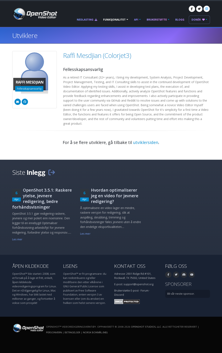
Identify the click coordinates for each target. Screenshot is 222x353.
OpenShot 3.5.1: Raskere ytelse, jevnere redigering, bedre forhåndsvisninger (42, 198)
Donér (198, 19)
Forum (145, 290)
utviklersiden (145, 142)
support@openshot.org (138, 284)
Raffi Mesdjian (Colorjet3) (97, 55)
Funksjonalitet (114, 19)
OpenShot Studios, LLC (146, 326)
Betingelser (72, 332)
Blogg (179, 19)
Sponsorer (178, 284)
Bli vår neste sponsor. (181, 293)
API (136, 19)
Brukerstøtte (157, 19)
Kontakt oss (129, 266)
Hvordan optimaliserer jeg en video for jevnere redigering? (114, 195)
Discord (119, 295)
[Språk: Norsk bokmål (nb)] (206, 9)
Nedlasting (87, 19)
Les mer (17, 239)
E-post (135, 290)
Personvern (54, 332)
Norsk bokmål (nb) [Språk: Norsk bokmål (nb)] (95, 332)
